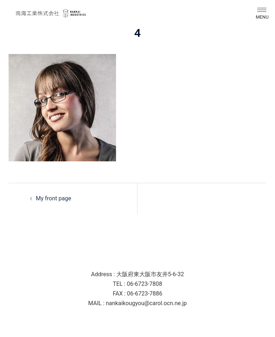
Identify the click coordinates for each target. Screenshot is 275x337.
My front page (53, 198)
